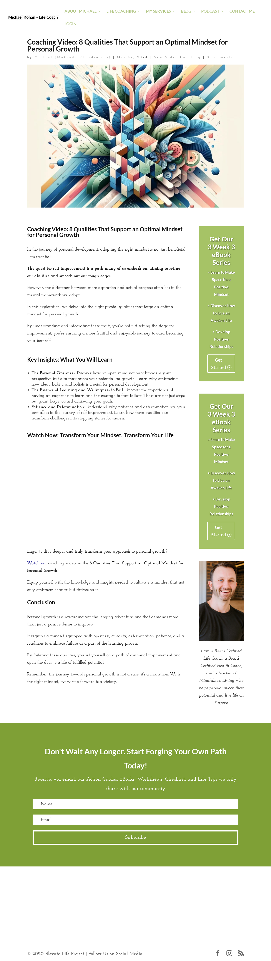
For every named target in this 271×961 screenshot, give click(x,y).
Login (70, 24)
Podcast (210, 11)
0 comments (220, 57)
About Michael (80, 11)
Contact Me (242, 11)
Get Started (218, 363)
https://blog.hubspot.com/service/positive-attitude (71, 908)
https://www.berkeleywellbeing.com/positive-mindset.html (156, 901)
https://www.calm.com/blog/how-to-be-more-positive (74, 894)
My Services (158, 11)
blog (186, 11)
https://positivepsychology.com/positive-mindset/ (166, 894)
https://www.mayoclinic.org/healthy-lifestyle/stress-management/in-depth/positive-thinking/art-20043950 (122, 886)
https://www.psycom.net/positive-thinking (65, 901)
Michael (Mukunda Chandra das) (73, 57)
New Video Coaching (177, 57)
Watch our (37, 563)
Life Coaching (121, 11)
